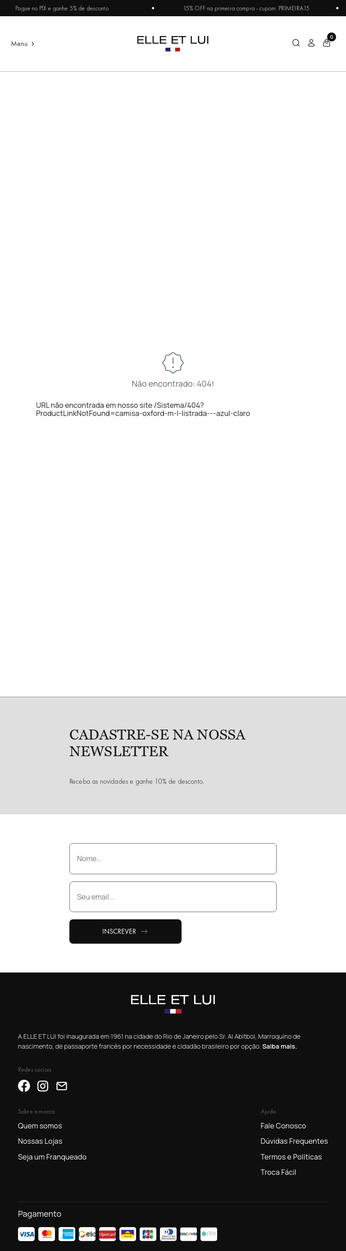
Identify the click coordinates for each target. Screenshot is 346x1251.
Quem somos (40, 1126)
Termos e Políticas (291, 1157)
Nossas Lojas (40, 1141)
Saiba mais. (279, 1046)
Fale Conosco (283, 1126)
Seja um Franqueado (52, 1157)
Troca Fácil (278, 1172)
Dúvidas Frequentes (294, 1141)
